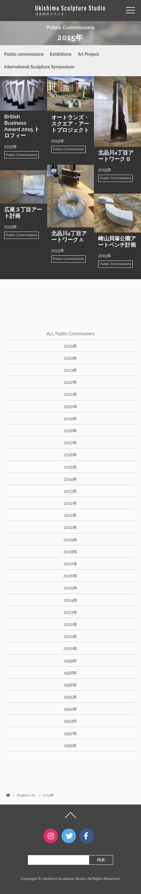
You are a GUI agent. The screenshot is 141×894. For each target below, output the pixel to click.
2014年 (70, 479)
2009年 (71, 539)
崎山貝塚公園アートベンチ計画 (117, 241)
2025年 (70, 346)
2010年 (70, 527)
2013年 (70, 491)
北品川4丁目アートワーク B (116, 155)
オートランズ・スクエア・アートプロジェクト (70, 123)
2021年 (70, 394)
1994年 (70, 709)
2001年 (70, 636)
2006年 (71, 576)
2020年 (70, 406)
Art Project (88, 54)
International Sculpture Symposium (39, 66)
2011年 (70, 515)
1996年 (70, 685)
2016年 (70, 454)
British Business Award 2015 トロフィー (22, 126)
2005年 (70, 588)
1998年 (70, 672)
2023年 (70, 370)
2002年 (70, 624)
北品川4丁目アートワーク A (69, 236)
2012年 (70, 503)
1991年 (70, 745)
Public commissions (24, 54)
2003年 (70, 612)
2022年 (70, 382)
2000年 (71, 648)
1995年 (70, 697)
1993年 (70, 721)
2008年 (71, 551)
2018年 (70, 430)
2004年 (70, 600)
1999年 (70, 660)
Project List (26, 795)
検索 (101, 860)
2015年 (70, 467)
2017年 (70, 442)
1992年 (70, 733)
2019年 (70, 418)
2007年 (70, 563)
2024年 (70, 358)
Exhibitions (60, 54)
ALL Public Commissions (70, 333)
